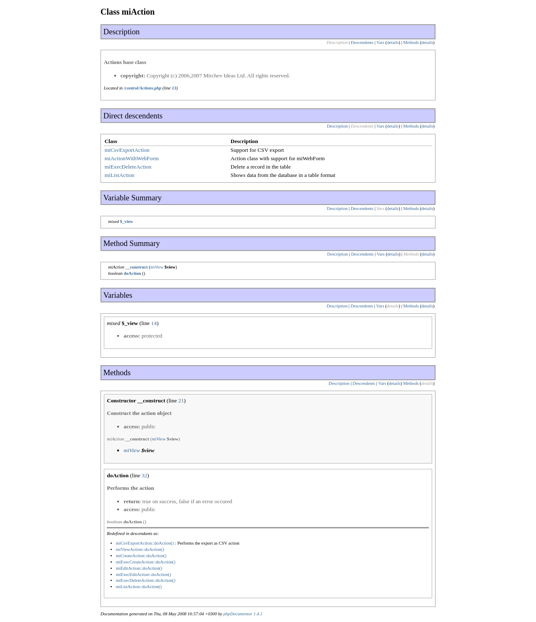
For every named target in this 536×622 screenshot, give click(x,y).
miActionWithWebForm (132, 158)
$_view (126, 221)
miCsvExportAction (127, 150)
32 (144, 475)
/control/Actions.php (143, 88)
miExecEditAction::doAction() (143, 574)
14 (154, 323)
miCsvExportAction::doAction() (145, 543)
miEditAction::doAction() (139, 568)
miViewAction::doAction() (140, 549)
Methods (411, 42)
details (393, 42)
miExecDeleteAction (128, 167)
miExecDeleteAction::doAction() (145, 580)
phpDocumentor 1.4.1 (242, 614)
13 (174, 88)
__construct (136, 267)
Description (337, 126)
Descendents (362, 42)
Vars (380, 42)
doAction (132, 273)
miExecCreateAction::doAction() (145, 562)
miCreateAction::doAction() (141, 555)
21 (181, 400)
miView (156, 267)
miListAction (119, 175)
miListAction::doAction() (139, 586)
